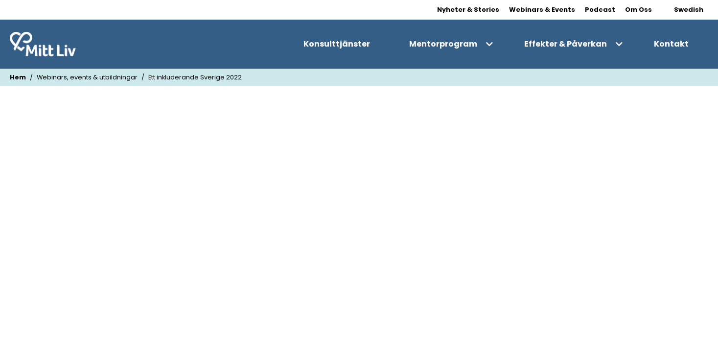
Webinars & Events (542, 9)
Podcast (600, 9)
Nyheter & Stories (468, 9)
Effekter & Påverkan (565, 44)
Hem (18, 77)
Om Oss (638, 9)
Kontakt (671, 44)
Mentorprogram (443, 44)
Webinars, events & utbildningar (87, 77)
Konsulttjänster (336, 44)
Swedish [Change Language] (688, 9)
